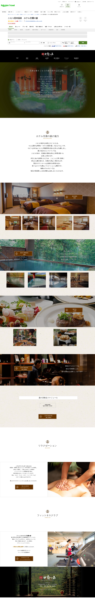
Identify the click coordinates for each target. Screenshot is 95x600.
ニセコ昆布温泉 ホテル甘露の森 (23, 18)
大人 (50, 42)
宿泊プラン (12, 39)
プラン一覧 (24, 26)
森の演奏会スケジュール (48, 399)
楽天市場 (84, 1)
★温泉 (21, 29)
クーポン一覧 (67, 26)
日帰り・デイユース (22, 39)
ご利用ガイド (64, 1)
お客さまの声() (58, 26)
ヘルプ (59, 1)
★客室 (15, 29)
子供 (54, 42)
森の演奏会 (57, 58)
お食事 (47, 58)
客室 (27, 58)
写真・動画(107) (39, 26)
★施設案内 (51, 29)
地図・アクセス (48, 26)
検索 (83, 42)
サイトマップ (70, 1)
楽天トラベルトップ (11, 14)
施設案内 (76, 58)
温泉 (57, 29)
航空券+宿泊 (56, 46)
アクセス (66, 58)
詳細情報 (63, 29)
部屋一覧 (31, 26)
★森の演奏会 (35, 29)
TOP (17, 58)
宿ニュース (17, 26)
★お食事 (28, 29)
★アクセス (43, 29)
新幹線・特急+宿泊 (80, 46)
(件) (21, 21)
